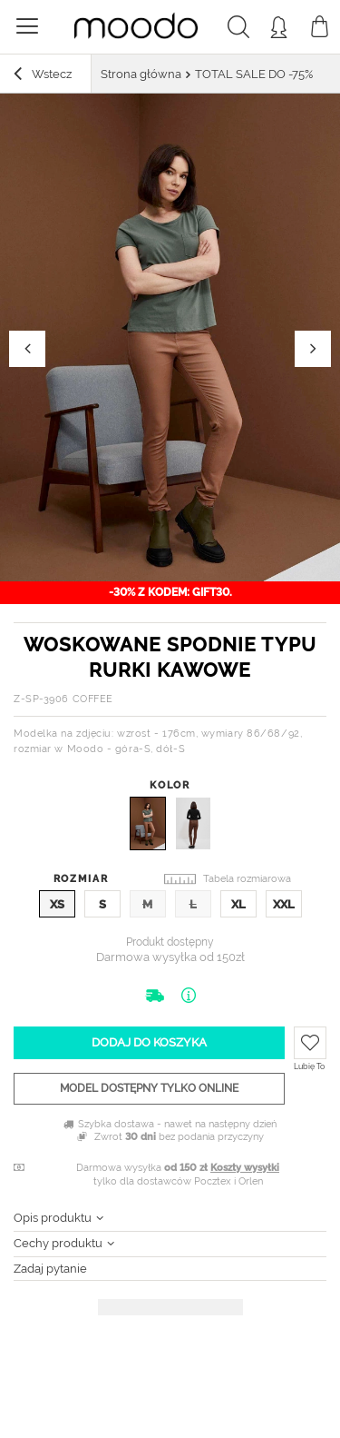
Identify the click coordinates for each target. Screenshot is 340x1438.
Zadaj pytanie (50, 1268)
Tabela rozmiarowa (247, 879)
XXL (284, 904)
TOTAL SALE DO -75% (254, 74)
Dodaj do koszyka (149, 1042)
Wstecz (43, 76)
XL (238, 904)
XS (57, 904)
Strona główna (141, 74)
